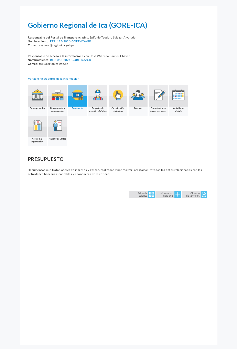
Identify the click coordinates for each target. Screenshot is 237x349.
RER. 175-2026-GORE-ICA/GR (70, 41)
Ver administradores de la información (53, 78)
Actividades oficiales (178, 98)
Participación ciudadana (118, 98)
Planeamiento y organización (57, 98)
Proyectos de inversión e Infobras (97, 98)
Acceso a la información (37, 129)
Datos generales (37, 97)
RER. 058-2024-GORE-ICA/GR (70, 60)
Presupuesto (77, 97)
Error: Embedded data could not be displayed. (118, 260)
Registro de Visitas (57, 128)
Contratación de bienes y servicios (158, 98)
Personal (138, 97)
